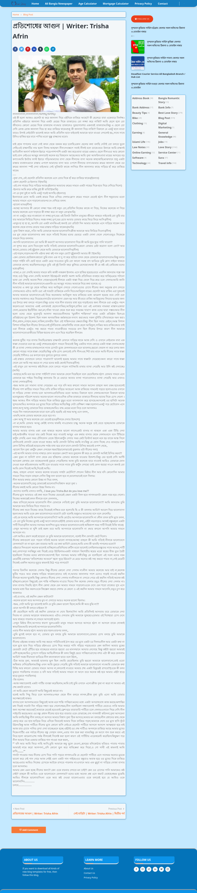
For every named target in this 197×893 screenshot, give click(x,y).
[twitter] (161, 869)
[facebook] (172, 3)
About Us (88, 868)
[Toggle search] (184, 3)
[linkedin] (155, 869)
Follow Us (142, 19)
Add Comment (28, 829)
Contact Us (89, 872)
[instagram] (174, 3)
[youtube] (177, 3)
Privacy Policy (91, 877)
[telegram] (148, 869)
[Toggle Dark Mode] (181, 3)
